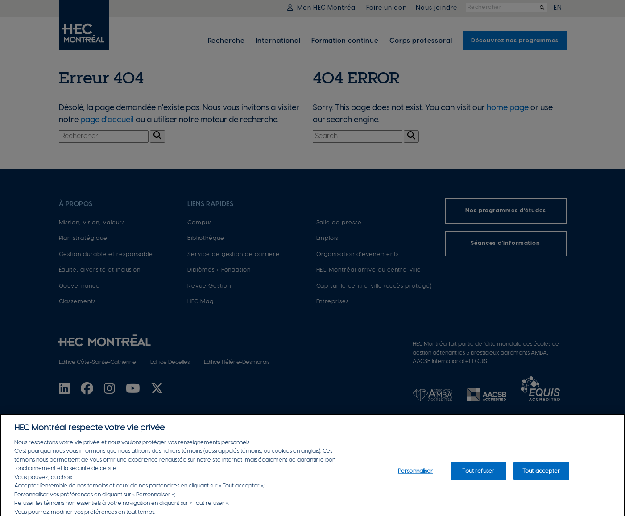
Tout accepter (541, 477)
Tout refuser (478, 477)
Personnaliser (415, 477)
